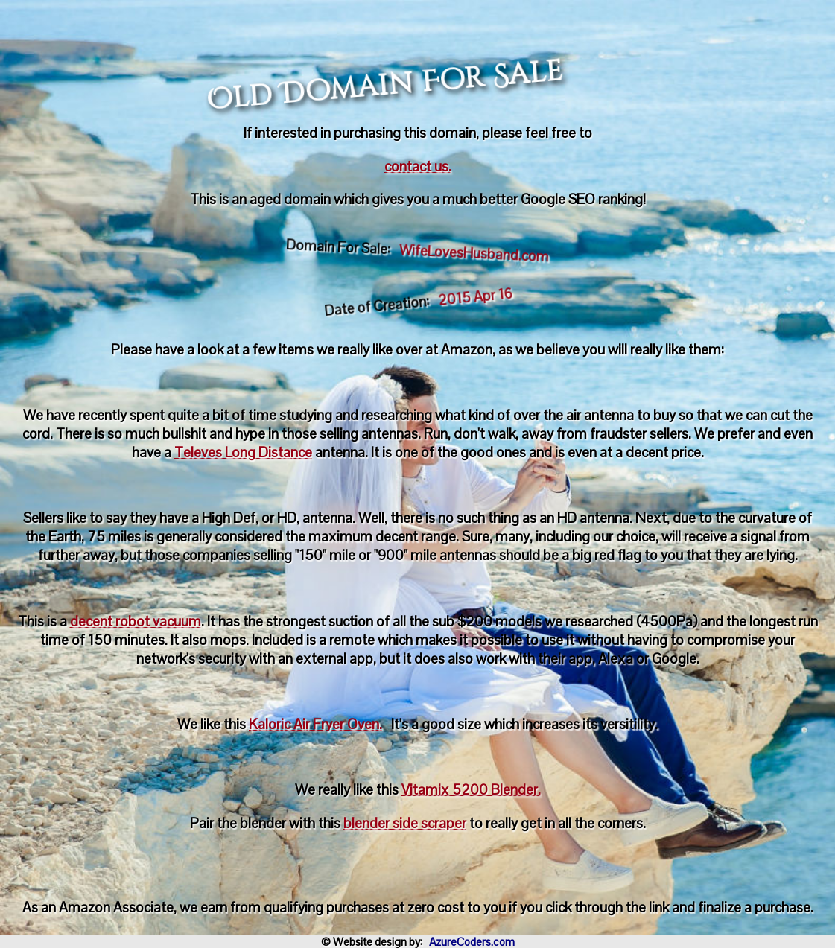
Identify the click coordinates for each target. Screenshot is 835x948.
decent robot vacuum (135, 621)
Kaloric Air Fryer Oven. (315, 724)
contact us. (417, 166)
